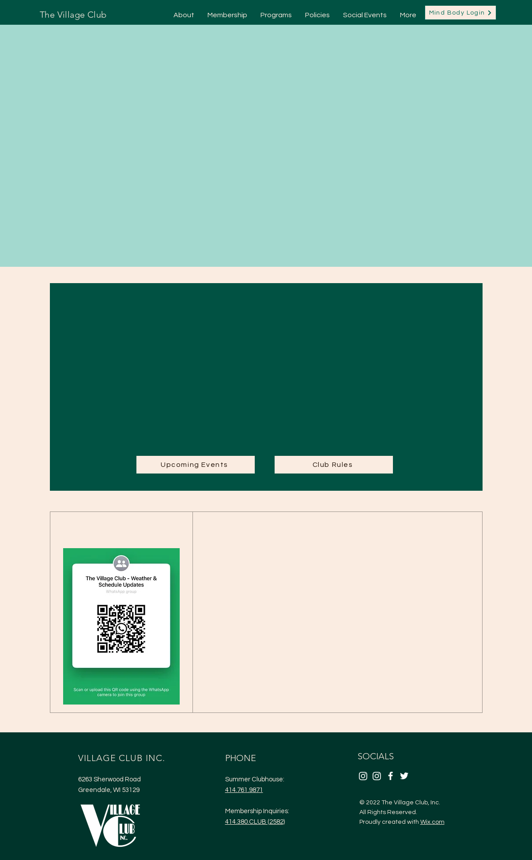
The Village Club (73, 14)
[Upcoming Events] (195, 465)
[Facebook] (390, 775)
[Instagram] (363, 775)
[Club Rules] (334, 465)
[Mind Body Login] (460, 12)
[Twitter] (404, 775)
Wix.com (432, 822)
